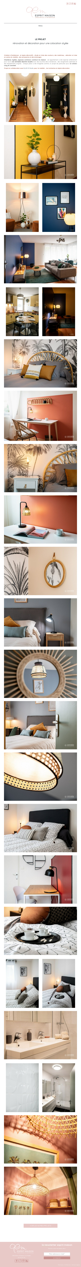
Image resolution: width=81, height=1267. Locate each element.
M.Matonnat (67, 1265)
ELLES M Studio (29, 68)
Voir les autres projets (40, 1226)
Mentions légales (76, 1265)
